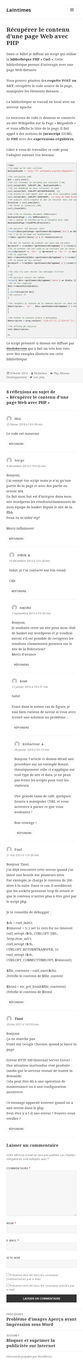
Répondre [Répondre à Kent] (21, 728)
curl (35, 377)
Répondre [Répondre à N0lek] (19, 591)
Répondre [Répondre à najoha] (21, 665)
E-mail (12, 1240)
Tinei (18, 1018)
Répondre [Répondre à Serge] (16, 539)
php (41, 377)
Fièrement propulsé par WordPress (29, 1356)
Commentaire (18, 1168)
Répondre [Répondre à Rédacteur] (24, 833)
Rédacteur (40, 373)
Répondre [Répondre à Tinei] (16, 1129)
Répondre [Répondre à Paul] (16, 1002)
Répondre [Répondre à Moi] (16, 444)
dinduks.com (16, 348)
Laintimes (18, 9)
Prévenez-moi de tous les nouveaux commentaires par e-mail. (32, 1277)
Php (56, 373)
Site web (13, 1258)
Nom (11, 1223)
